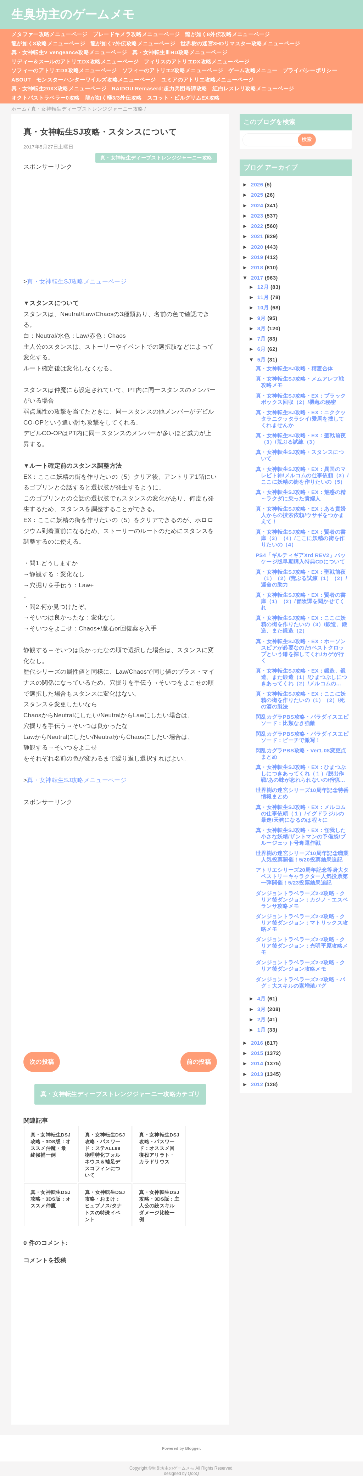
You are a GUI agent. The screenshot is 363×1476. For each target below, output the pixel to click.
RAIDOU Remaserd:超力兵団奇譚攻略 (159, 88)
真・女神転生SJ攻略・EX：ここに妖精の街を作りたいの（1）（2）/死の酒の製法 (301, 700)
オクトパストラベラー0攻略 (45, 98)
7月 (262, 339)
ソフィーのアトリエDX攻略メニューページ (64, 70)
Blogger (192, 1448)
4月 (262, 998)
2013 (258, 1074)
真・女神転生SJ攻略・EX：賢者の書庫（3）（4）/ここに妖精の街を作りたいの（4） (301, 538)
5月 (262, 360)
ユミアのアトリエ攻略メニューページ (207, 80)
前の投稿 (198, 1062)
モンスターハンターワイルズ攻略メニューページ (96, 80)
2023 (258, 216)
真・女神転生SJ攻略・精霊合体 (294, 368)
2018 (258, 267)
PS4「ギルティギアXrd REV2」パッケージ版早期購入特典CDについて (301, 558)
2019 (258, 257)
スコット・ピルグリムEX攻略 (183, 98)
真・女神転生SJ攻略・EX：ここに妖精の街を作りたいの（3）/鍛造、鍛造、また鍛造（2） (301, 624)
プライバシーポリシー (310, 70)
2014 (258, 1063)
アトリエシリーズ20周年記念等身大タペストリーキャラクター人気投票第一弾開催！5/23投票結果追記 (302, 876)
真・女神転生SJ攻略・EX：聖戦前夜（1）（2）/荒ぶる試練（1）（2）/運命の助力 (301, 578)
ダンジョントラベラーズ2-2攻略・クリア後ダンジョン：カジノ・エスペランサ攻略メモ (302, 899)
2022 (258, 226)
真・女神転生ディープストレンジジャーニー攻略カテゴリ (120, 1094)
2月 (262, 1019)
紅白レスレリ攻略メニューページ (253, 88)
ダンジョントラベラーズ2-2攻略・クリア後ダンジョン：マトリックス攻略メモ (302, 922)
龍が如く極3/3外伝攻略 (113, 98)
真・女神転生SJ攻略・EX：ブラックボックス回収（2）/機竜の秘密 (301, 399)
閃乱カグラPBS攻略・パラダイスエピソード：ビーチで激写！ (302, 737)
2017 (258, 278)
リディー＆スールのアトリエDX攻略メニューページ (75, 61)
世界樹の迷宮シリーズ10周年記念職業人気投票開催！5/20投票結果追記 (302, 856)
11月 (263, 297)
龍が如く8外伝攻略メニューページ (227, 34)
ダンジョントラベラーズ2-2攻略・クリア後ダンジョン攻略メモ (300, 965)
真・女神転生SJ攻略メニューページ (77, 281)
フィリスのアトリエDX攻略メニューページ (197, 61)
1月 (262, 1030)
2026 (258, 184)
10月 (263, 307)
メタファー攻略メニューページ (49, 34)
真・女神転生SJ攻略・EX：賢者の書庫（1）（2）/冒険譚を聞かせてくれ (301, 601)
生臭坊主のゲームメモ (73, 14)
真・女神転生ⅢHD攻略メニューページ (179, 52)
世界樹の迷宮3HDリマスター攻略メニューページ (240, 43)
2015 (258, 1053)
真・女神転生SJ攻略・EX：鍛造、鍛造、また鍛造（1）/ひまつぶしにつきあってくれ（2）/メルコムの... (301, 677)
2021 (258, 236)
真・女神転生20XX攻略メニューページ (58, 88)
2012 (258, 1084)
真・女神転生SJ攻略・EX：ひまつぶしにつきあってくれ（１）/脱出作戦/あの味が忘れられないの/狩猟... (301, 773)
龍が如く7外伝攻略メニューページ (132, 43)
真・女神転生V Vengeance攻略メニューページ (69, 52)
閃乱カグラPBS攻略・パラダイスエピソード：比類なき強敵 (302, 720)
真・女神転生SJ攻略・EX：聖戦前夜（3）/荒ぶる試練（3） (301, 438)
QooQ (193, 1473)
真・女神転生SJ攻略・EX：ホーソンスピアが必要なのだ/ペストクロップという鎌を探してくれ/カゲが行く (301, 650)
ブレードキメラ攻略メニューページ (136, 34)
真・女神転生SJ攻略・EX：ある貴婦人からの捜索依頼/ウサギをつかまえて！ (301, 515)
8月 (262, 328)
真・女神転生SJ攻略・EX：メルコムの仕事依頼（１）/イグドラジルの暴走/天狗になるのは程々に (301, 813)
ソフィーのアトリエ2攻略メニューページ (172, 70)
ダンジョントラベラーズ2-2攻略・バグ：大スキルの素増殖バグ (300, 982)
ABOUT (21, 80)
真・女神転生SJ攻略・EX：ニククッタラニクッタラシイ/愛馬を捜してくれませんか (301, 418)
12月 (263, 287)
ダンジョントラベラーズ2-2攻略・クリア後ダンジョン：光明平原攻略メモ (302, 945)
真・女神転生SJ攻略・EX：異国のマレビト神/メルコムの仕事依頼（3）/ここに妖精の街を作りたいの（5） (302, 475)
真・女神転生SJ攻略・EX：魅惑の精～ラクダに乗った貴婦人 (301, 495)
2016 (258, 1043)
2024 (258, 205)
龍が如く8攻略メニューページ (48, 43)
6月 (262, 349)
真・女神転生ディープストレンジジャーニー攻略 (156, 158)
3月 (262, 1009)
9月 (262, 318)
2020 (258, 247)
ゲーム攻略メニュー (252, 70)
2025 (258, 195)
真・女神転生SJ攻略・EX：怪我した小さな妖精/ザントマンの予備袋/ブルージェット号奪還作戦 (301, 836)
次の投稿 (41, 1062)
